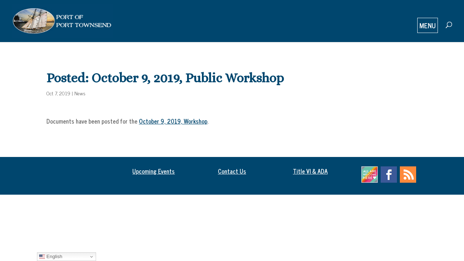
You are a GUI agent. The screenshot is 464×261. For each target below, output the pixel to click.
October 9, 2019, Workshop (173, 121)
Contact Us (232, 171)
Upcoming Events (153, 171)
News (80, 93)
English (50, 257)
